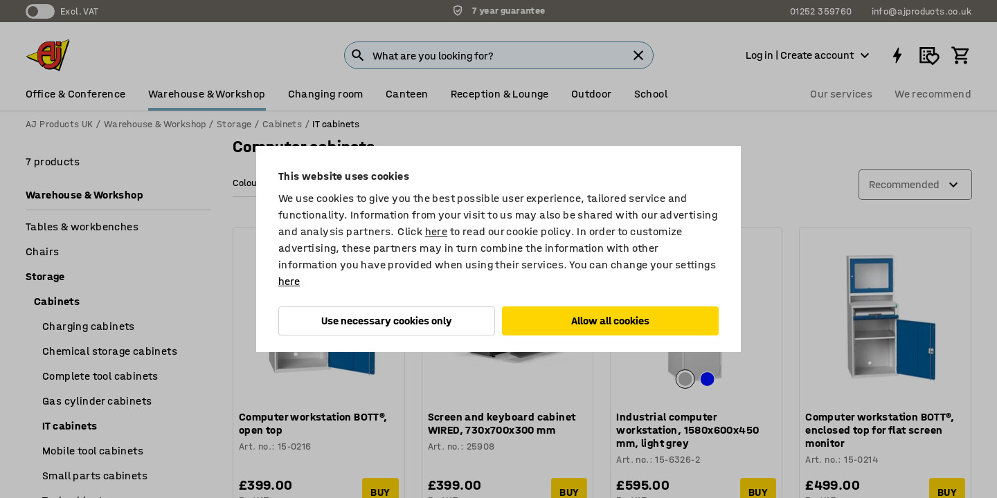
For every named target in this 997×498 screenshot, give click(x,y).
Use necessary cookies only (386, 320)
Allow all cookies (610, 320)
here (436, 231)
